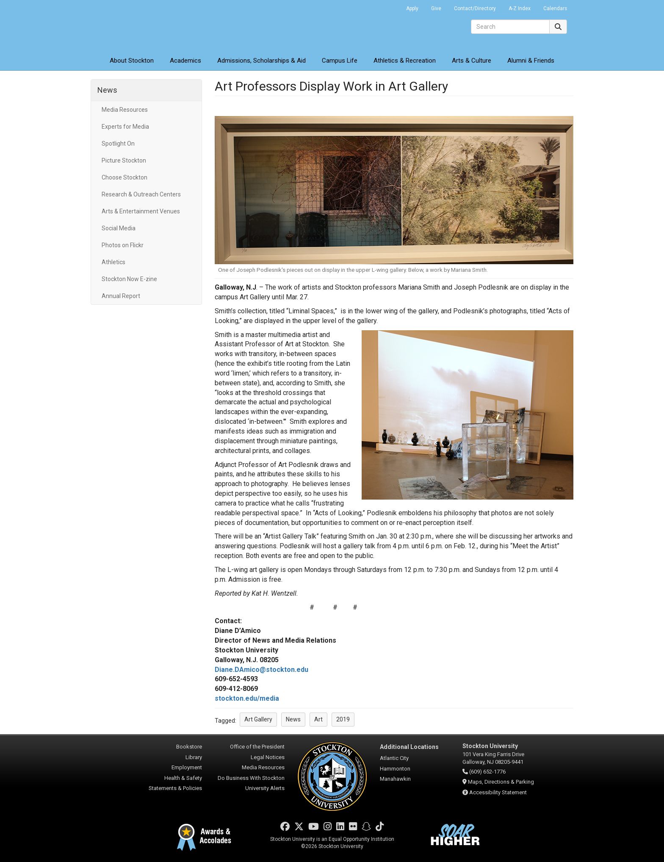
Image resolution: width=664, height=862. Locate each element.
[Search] (510, 26)
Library (193, 757)
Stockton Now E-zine (129, 279)
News (107, 90)
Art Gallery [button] (258, 719)
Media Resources (125, 109)
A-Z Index (520, 8)
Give (436, 8)
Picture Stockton (124, 160)
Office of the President (257, 746)
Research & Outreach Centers (141, 194)
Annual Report (121, 296)
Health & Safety (183, 778)
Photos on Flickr (123, 245)
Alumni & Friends (530, 60)
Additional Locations (409, 746)
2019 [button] (343, 719)
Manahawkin (395, 779)
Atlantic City (394, 758)
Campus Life (339, 60)
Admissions (261, 60)
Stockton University (152, 25)
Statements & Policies (175, 788)
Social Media (119, 228)
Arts (471, 60)
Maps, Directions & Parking (501, 782)
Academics (185, 60)
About (132, 60)
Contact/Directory (475, 8)
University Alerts (265, 788)
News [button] (293, 719)
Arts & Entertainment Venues (141, 211)
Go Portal (389, 6)
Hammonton (395, 768)
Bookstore (189, 746)
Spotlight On (118, 143)
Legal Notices (268, 757)
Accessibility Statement (498, 792)
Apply (412, 8)
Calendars (555, 8)
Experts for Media (125, 126)
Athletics (405, 60)
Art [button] (318, 719)
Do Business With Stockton (251, 778)
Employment (187, 767)
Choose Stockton (124, 177)
